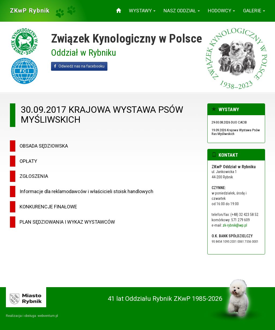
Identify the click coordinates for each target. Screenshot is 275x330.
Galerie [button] (254, 10)
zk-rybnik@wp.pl (235, 225)
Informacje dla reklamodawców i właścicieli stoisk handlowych (86, 191)
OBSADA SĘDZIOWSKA (44, 146)
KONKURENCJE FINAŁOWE (48, 206)
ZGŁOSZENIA (34, 176)
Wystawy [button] (142, 10)
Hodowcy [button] (221, 10)
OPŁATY (28, 161)
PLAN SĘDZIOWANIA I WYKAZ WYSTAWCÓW (67, 222)
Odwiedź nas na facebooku (79, 66)
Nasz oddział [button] (182, 10)
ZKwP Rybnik (30, 10)
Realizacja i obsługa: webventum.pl (32, 316)
